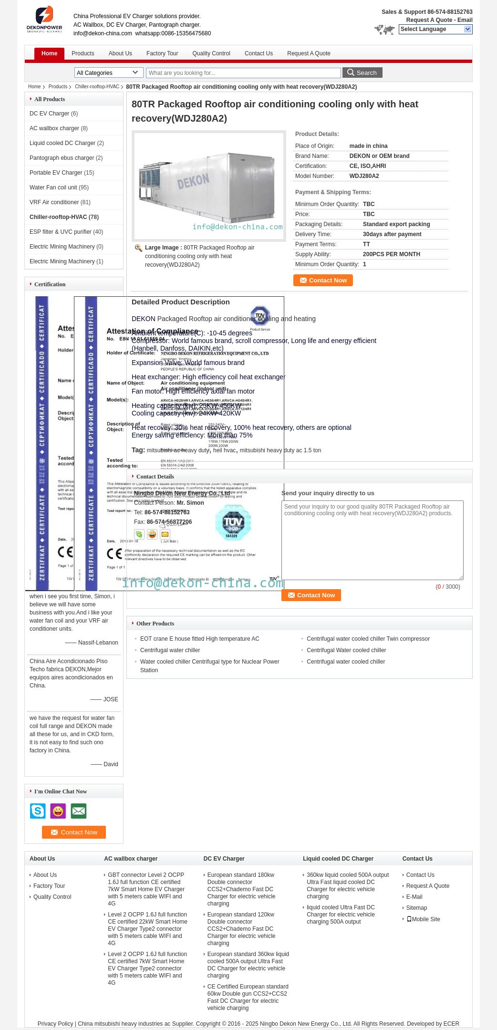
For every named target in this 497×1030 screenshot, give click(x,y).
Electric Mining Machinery (62, 246)
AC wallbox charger (54, 128)
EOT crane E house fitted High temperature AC (199, 638)
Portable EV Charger (56, 172)
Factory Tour (162, 53)
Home (49, 53)
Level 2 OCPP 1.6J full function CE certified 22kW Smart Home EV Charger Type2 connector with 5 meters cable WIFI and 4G (147, 929)
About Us (120, 53)
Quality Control (211, 53)
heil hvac (224, 450)
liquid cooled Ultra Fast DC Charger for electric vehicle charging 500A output (341, 914)
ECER (451, 1023)
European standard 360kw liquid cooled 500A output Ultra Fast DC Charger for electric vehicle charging (248, 965)
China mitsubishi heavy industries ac (124, 1023)
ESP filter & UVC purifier (61, 232)
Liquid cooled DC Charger (62, 143)
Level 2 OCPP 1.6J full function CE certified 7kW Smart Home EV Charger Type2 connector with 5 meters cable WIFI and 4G (147, 968)
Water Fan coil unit (53, 187)
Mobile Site (423, 919)
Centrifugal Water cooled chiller (346, 650)
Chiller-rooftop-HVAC (97, 86)
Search (367, 72)
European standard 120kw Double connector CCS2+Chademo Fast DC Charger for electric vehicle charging (241, 929)
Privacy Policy (55, 1023)
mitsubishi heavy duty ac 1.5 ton (280, 450)
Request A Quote (429, 20)
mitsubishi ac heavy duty (178, 450)
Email (465, 20)
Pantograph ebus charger (62, 158)
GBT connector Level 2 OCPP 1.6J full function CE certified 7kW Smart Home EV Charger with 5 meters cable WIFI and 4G (146, 889)
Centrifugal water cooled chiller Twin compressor (368, 638)
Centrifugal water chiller (170, 650)
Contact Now (328, 280)
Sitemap (416, 908)
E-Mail (414, 897)
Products (83, 53)
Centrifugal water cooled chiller (346, 661)
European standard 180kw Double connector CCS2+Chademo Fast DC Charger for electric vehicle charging (241, 889)
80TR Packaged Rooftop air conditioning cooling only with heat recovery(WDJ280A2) (199, 256)
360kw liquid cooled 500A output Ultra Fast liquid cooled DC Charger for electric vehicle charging (348, 886)
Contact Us (259, 53)
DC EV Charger (49, 113)
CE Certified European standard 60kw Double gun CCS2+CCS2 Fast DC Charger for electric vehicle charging (248, 997)
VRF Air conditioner (54, 202)
